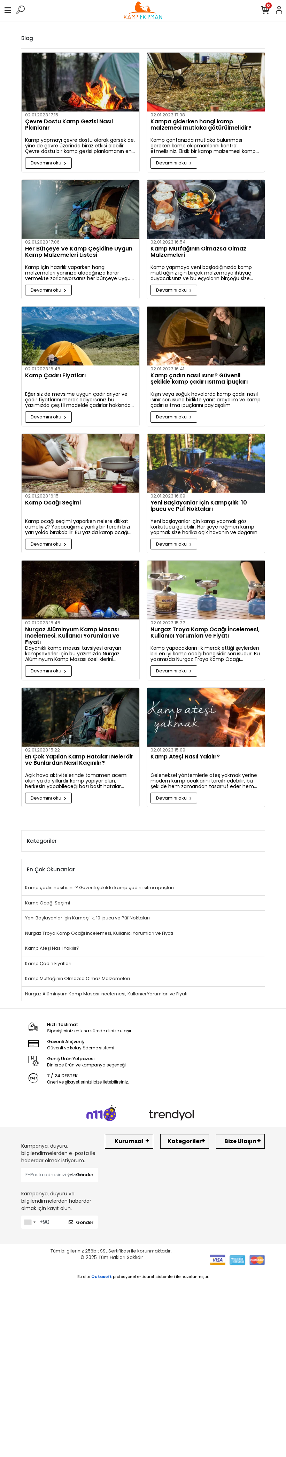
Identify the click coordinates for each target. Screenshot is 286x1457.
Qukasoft (101, 1276)
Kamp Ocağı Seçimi (53, 503)
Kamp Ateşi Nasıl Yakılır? (185, 757)
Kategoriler (185, 1141)
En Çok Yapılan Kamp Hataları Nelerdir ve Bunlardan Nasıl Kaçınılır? (79, 760)
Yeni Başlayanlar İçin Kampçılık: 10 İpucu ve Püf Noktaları (198, 506)
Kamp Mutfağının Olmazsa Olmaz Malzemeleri (198, 252)
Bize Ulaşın (240, 1141)
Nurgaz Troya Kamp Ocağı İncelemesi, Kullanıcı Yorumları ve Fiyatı (205, 633)
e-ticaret (145, 1276)
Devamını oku (48, 163)
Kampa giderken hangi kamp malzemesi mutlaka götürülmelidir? (201, 125)
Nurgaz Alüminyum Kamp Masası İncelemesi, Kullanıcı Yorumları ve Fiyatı (72, 635)
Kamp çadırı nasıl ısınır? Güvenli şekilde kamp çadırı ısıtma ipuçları (199, 379)
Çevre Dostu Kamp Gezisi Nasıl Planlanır (69, 125)
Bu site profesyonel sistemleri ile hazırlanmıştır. (143, 1276)
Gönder (81, 1174)
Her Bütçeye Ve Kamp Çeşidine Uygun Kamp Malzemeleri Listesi (78, 252)
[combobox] (30, 1222)
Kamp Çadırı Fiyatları (55, 375)
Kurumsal (129, 1141)
